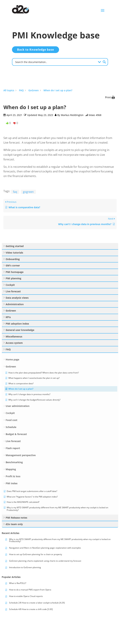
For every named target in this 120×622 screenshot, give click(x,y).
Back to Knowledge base (35, 49)
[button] (110, 97)
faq (15, 192)
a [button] (102, 10)
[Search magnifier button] (104, 62)
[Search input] (55, 61)
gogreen (28, 192)
